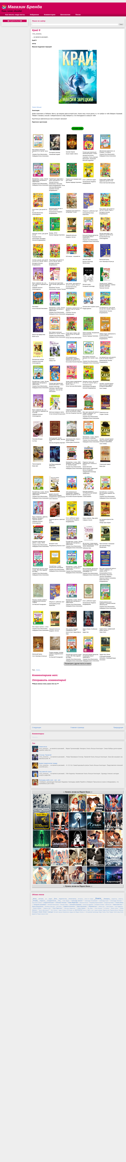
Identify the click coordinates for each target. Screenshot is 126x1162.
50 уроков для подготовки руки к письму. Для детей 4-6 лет (57, 284)
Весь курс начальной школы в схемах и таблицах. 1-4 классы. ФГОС (108, 570)
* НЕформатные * (93, 1149)
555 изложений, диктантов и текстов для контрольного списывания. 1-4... (90, 570)
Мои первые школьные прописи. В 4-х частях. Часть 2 (90, 358)
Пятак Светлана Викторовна (107, 182)
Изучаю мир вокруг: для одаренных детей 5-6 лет (106, 234)
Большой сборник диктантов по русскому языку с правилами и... (90, 237)
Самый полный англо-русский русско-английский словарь (74, 410)
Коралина (51, 358)
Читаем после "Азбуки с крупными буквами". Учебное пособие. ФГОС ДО (107, 285)
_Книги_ (38, 670)
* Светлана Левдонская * (69, 1151)
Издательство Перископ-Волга (110, 1153)
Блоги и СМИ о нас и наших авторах (92, 1153)
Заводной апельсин (71, 235)
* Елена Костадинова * (88, 1147)
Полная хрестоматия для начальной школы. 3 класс (90, 152)
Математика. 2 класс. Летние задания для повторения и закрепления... (57, 309)
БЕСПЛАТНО (78, 1153)
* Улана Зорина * (81, 1151)
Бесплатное (65, 15)
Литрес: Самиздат (48, 1155)
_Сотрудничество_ (51, 1144)
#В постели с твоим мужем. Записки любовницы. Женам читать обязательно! (90, 545)
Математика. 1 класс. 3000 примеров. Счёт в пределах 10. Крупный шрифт (73, 463)
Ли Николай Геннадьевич (39, 604)
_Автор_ (34, 1142)
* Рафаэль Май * (47, 1151)
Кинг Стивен (52, 467)
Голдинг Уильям (104, 414)
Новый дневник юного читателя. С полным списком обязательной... (107, 603)
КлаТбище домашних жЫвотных (55, 465)
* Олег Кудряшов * (118, 1149)
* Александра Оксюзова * (115, 1144)
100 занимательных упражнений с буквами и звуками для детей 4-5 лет (73, 359)
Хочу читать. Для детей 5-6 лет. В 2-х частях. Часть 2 (73, 284)
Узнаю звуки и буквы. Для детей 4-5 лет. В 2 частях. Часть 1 (73, 334)
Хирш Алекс (103, 632)
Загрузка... (35, 737)
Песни (78, 15)
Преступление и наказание (107, 543)
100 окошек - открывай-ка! (73, 256)
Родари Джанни (87, 308)
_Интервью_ (80, 1142)
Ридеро (111, 1155)
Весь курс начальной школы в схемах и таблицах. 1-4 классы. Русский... (91, 413)
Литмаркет (35, 1155)
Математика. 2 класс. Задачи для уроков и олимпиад (91, 437)
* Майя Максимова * (81, 1149)
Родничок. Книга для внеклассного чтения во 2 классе (90, 463)
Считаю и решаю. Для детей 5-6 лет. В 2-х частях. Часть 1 (40, 260)
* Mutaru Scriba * (114, 1151)
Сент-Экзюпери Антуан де (106, 261)
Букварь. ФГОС (53, 233)
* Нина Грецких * (110, 1149)
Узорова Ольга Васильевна (39, 154)
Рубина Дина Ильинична (72, 442)
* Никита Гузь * (101, 1149)
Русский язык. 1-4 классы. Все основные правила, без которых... (107, 493)
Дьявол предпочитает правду (48, 763)
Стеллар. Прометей (45, 755)
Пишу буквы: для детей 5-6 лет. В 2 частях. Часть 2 (56, 260)
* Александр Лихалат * (76, 1144)
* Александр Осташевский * (91, 1144)
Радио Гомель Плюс (104, 1155)
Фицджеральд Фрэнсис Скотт (57, 545)
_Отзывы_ (35, 1144)
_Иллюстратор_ (72, 1142)
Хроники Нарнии (70, 152)
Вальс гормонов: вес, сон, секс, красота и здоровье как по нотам (40, 284)
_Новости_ (120, 1142)
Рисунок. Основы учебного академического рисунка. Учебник (39, 601)
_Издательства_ (62, 1142)
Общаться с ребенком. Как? (90, 211)
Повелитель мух (104, 412)
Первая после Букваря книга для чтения (73, 179)
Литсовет (56, 1155)
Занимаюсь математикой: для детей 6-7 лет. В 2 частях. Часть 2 (74, 309)
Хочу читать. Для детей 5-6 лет (39, 210)
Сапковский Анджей (54, 154)
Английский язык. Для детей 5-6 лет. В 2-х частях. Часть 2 (107, 308)
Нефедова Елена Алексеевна (40, 156)
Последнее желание (54, 152)
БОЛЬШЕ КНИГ (77, 128)
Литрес (40, 1155)
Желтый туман (87, 259)
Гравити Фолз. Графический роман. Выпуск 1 (107, 629)
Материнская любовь (38, 359)
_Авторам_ (41, 1142)
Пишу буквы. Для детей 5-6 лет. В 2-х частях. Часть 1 (106, 209)
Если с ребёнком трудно (89, 179)
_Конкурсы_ (106, 1142)
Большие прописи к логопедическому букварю (90, 492)
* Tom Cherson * (54, 1153)
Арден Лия (86, 632)
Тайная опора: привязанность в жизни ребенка (107, 334)
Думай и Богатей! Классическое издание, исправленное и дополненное (57, 495)
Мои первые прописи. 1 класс (40, 626)
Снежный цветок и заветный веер (57, 520)
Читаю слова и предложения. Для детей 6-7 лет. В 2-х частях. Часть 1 (74, 383)
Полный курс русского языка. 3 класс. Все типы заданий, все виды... (40, 570)
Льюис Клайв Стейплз (72, 153)
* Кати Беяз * (59, 1149)
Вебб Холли (35, 336)
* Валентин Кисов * (84, 1145)
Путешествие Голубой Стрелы (91, 306)
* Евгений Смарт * (64, 1147)
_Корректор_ (114, 1142)
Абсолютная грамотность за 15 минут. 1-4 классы (107, 151)
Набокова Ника (87, 548)
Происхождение (36, 464)
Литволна (121, 1153)
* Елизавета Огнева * (99, 1147)
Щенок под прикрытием (38, 334)
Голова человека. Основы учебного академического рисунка (56, 654)
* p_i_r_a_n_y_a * (43, 1153)
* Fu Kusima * (106, 1151)
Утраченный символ (105, 464)
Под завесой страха (45, 771)
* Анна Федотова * (73, 1145)
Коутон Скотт (69, 632)
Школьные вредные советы (56, 412)
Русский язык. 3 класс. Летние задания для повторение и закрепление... (74, 543)
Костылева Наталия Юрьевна (74, 361)
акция (60, 1153)
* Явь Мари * (90, 1151)
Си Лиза (34, 441)
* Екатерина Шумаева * (75, 1147)
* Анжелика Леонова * (61, 1145)
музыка (60, 1155)
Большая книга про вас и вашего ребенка (56, 209)
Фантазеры (35, 306)
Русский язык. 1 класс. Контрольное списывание (56, 566)
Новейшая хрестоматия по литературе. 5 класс (73, 211)
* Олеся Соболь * (37, 1151)
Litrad (46, 1157)
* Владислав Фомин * (109, 1145)
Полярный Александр (88, 286)
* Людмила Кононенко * (69, 1149)
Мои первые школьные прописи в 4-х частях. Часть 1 (57, 333)
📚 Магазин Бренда (21, 6)
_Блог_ (55, 1142)
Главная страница (77, 727)
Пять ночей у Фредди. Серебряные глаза (72, 629)
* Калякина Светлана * (50, 1149)
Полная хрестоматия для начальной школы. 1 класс (56, 384)
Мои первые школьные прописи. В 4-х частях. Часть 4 (40, 151)
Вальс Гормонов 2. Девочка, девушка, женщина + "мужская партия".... (40, 518)
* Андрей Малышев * (48, 1145)
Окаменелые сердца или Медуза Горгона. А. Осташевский (77, 1155)
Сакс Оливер (103, 388)
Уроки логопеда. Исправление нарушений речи (91, 333)
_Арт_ (46, 1142)
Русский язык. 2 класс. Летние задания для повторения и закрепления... (40, 493)
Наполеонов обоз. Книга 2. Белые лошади (73, 439)
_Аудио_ (50, 1142)
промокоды (95, 1155)
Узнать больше (36, 107)
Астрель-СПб (65, 1153)
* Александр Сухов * (104, 1144)
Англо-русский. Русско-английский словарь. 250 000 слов (57, 439)
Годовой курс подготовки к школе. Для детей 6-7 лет (56, 179)
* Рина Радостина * (57, 1151)
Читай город (117, 1155)
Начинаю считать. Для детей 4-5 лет (40, 234)
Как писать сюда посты (15, 15)
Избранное (34, 15)
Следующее (36, 727)
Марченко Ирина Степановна (108, 578)
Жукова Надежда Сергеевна (73, 182)
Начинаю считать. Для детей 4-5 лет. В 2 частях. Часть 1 (90, 382)
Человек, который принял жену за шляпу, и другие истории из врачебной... (106, 385)
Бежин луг (71, 1153)
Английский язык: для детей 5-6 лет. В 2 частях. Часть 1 (107, 358)
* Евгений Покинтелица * (53, 1147)
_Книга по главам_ (89, 1142)
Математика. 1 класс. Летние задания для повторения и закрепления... (74, 568)
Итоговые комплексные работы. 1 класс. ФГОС (38, 542)
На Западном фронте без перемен (106, 520)
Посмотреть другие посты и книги (78, 664)
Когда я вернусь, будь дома (90, 518)
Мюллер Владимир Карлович (74, 413)
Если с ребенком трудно (89, 600)
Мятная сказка (87, 284)
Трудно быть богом (105, 654)
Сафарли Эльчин (87, 520)
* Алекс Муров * (66, 1144)
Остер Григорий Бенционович (57, 414)
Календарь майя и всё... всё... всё (49, 780)
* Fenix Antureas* (98, 1151)
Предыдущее (118, 727)
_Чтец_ (59, 1144)
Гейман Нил (52, 360)
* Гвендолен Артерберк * (40, 1147)
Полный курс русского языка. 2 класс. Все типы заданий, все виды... (74, 656)
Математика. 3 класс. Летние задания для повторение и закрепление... (40, 180)
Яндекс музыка (41, 1157)
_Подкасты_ (42, 1144)
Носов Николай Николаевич (40, 308)
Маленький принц (104, 259)
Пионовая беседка (37, 439)
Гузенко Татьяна (61, 289)
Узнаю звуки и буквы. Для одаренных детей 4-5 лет (106, 180)
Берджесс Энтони (71, 237)
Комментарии (49, 15)
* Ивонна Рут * (108, 1147)
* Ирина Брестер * (117, 1147)
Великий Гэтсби (53, 543)
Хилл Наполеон (53, 498)
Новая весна (43, 746)
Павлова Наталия (104, 288)
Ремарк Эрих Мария (105, 522)
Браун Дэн (35, 466)
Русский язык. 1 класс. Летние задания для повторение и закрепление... (40, 383)
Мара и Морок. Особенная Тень (90, 629)
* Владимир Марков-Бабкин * (96, 1145)
